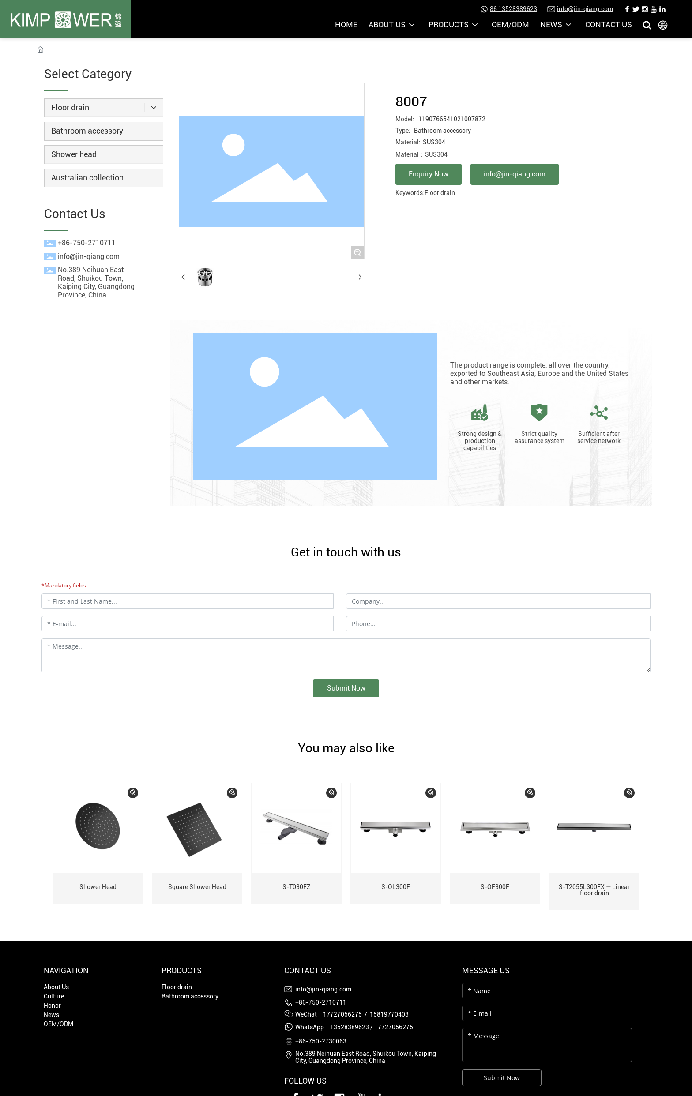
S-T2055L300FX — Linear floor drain (594, 890)
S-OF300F (495, 886)
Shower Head (98, 886)
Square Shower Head (197, 886)
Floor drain (440, 192)
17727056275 (393, 1027)
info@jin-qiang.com (585, 8)
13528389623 (349, 1027)
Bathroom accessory (442, 130)
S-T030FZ (296, 886)
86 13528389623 (513, 8)
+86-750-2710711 (87, 243)
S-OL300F (395, 886)
